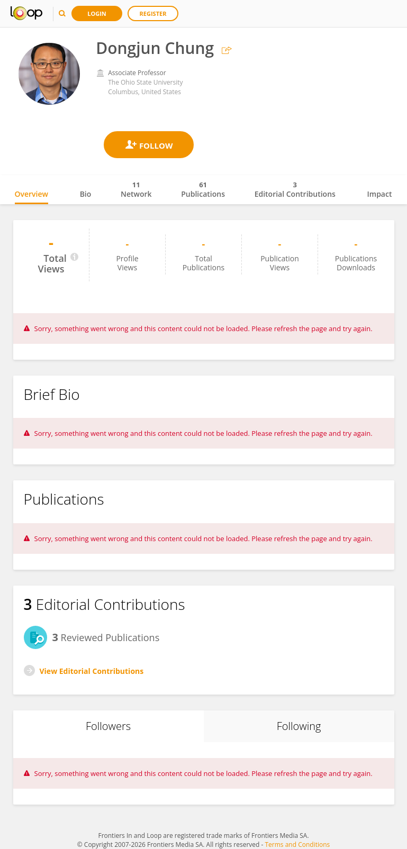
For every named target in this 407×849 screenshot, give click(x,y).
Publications (203, 189)
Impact (379, 194)
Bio (86, 194)
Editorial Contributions (295, 189)
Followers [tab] (108, 726)
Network (136, 189)
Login (96, 13)
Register (153, 13)
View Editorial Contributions (92, 671)
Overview (31, 194)
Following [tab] (299, 726)
